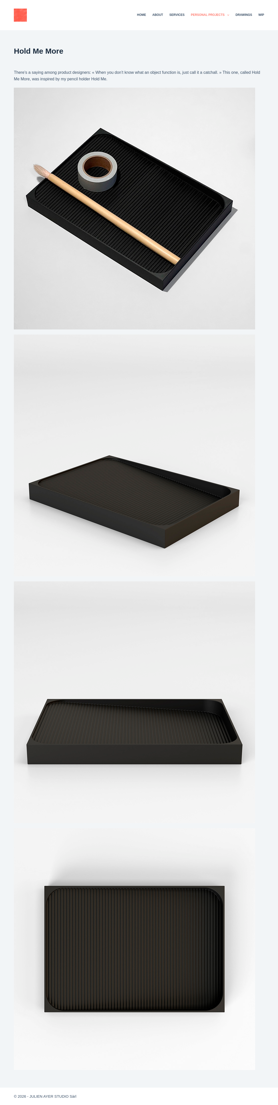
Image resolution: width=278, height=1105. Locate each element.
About (157, 15)
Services (176, 15)
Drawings (244, 15)
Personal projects (211, 15)
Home (141, 15)
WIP (261, 15)
